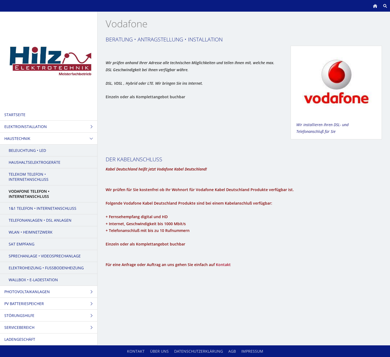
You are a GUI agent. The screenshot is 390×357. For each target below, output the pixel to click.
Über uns (159, 351)
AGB (232, 351)
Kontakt (223, 264)
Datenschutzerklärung (198, 351)
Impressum (252, 351)
